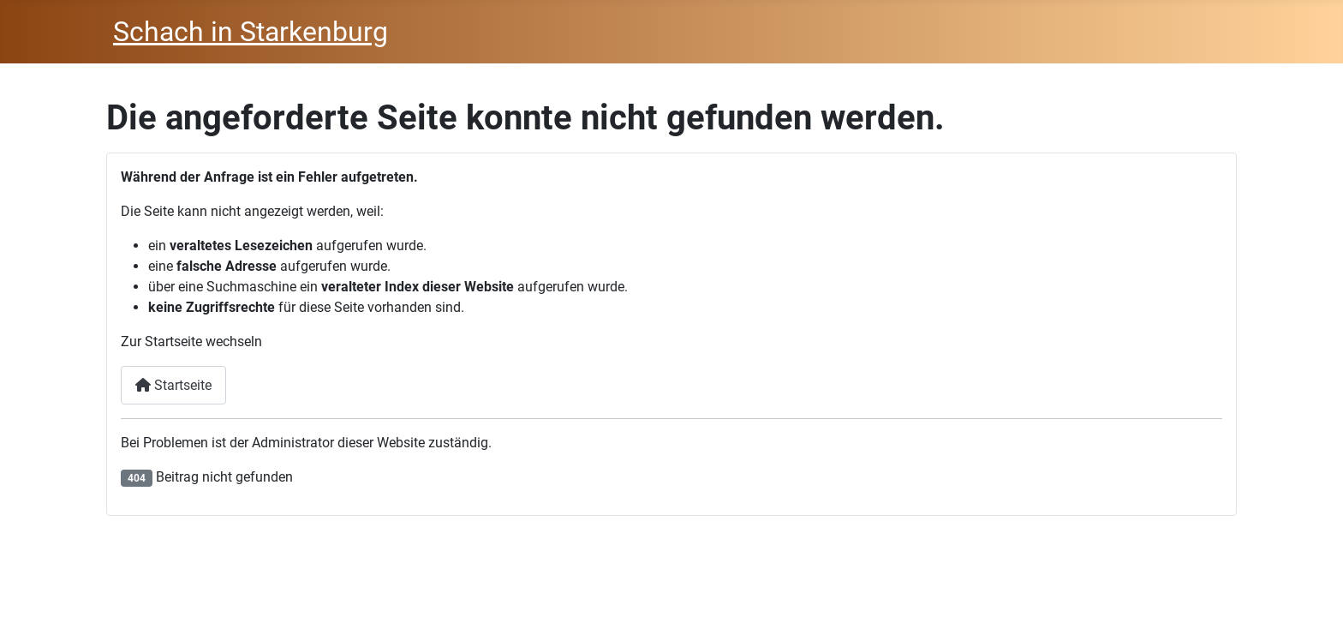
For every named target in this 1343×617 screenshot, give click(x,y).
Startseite (173, 385)
